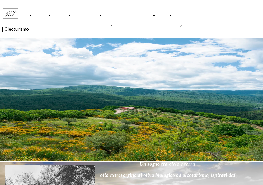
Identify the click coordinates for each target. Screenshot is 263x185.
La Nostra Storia (59, 25)
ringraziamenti (128, 26)
